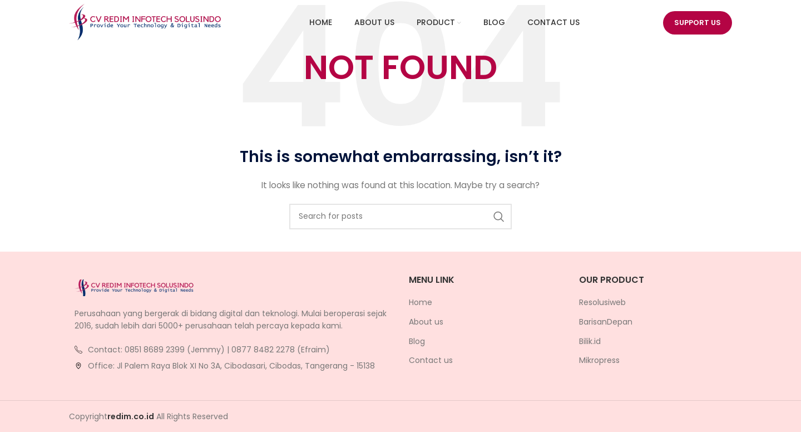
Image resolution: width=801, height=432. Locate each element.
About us (426, 322)
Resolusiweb (602, 302)
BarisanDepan (605, 322)
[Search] (400, 216)
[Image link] (136, 287)
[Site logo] (147, 24)
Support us (697, 24)
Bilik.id (590, 341)
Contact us (431, 360)
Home (420, 302)
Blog (417, 341)
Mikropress (599, 360)
